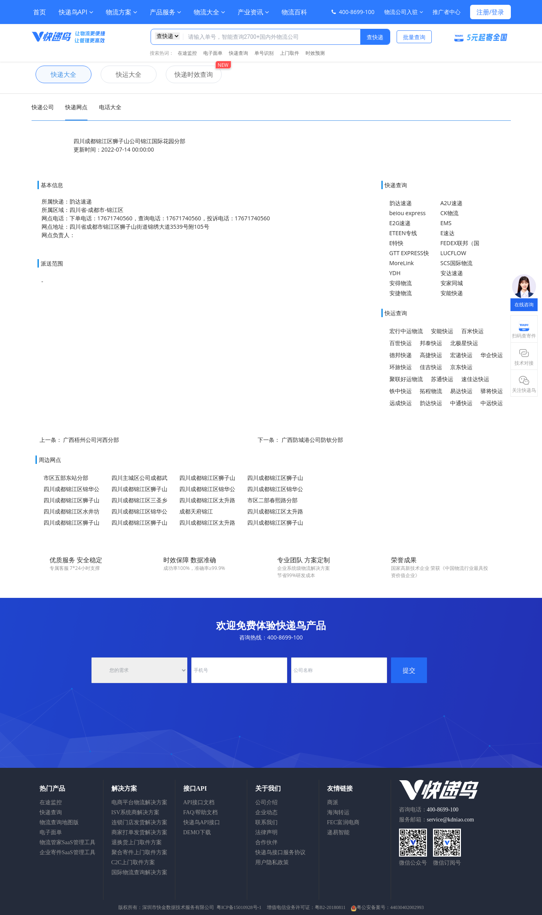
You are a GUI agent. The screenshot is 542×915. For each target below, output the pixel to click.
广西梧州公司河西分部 (91, 440)
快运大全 (121, 74)
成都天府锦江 (196, 511)
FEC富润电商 (343, 822)
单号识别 (264, 53)
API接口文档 (199, 802)
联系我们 (266, 822)
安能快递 (452, 293)
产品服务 (165, 12)
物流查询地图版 (59, 822)
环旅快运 (400, 367)
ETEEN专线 (403, 233)
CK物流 (450, 213)
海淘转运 (338, 812)
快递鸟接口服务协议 (280, 852)
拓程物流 (431, 391)
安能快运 (442, 331)
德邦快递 (400, 355)
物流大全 (209, 12)
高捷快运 (431, 355)
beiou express (407, 213)
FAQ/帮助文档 (200, 812)
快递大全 (56, 74)
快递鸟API (76, 12)
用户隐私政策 (272, 862)
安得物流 (400, 283)
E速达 (448, 233)
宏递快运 (461, 355)
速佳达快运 (475, 379)
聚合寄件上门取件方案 (139, 852)
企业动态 (266, 812)
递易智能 (338, 832)
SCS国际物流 (457, 263)
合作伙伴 (266, 842)
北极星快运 (464, 343)
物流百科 (294, 12)
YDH (395, 273)
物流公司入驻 (403, 12)
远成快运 (400, 403)
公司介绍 (266, 802)
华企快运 (491, 355)
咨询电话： (429, 810)
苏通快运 (442, 379)
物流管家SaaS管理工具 (67, 842)
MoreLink (401, 263)
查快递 (375, 37)
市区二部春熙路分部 (272, 500)
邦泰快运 (431, 343)
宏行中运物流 (406, 331)
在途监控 (187, 53)
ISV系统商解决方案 (135, 812)
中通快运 (461, 403)
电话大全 (110, 107)
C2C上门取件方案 (133, 862)
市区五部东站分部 (66, 477)
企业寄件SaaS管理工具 (67, 852)
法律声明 (266, 832)
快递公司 (43, 107)
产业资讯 (253, 12)
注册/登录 (490, 12)
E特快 (396, 243)
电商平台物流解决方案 (139, 802)
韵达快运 (431, 403)
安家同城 (452, 283)
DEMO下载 (197, 832)
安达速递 (452, 273)
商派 (332, 802)
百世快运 (400, 343)
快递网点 (76, 107)
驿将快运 (491, 391)
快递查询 (238, 53)
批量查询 (414, 37)
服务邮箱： (436, 820)
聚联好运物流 (406, 379)
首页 (39, 12)
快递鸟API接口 (201, 822)
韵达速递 (400, 203)
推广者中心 (447, 12)
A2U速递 (452, 203)
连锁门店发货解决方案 (139, 822)
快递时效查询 (189, 74)
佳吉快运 (431, 367)
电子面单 (212, 53)
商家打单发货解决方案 (139, 832)
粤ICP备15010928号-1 (239, 907)
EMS (446, 223)
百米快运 (472, 331)
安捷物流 (400, 293)
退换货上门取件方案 (136, 842)
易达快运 (461, 391)
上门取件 (289, 53)
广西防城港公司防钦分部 (312, 440)
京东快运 (461, 367)
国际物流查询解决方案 (139, 872)
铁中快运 (400, 391)
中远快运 (491, 403)
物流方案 (121, 12)
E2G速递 (400, 223)
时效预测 (315, 53)
